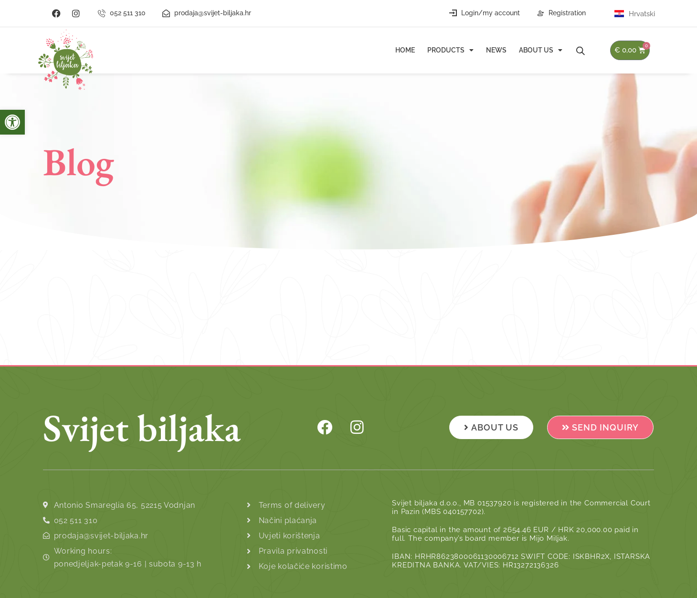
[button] (12, 122)
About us (540, 50)
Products (450, 50)
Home (405, 50)
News (496, 50)
